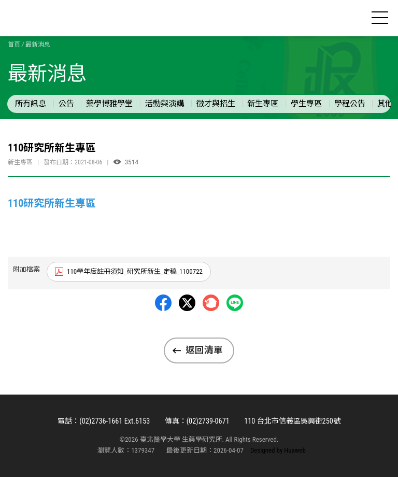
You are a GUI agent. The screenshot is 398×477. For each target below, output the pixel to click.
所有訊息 (30, 103)
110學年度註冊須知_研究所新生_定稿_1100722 (135, 271)
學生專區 (306, 103)
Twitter (187, 302)
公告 (66, 103)
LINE (234, 302)
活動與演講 (164, 103)
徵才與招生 (215, 103)
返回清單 (204, 350)
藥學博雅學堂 (109, 103)
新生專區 (262, 103)
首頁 (14, 44)
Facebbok (163, 302)
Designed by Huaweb (278, 450)
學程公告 (349, 103)
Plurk (211, 302)
